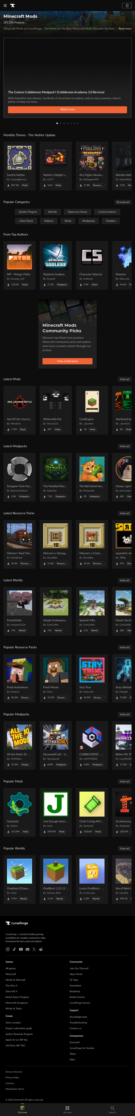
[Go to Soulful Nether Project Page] (19, 166)
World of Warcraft (15, 980)
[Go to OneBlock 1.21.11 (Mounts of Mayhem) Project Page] (56, 879)
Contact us (75, 1028)
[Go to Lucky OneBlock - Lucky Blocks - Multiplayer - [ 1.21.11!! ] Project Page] (92, 879)
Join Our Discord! (79, 968)
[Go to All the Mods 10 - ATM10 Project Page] (19, 745)
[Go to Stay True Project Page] (92, 678)
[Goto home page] (12, 5)
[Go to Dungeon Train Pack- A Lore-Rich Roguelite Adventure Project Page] (19, 477)
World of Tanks (14, 1008)
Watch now (67, 109)
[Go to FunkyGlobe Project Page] (19, 611)
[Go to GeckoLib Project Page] (19, 812)
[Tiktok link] (14, 949)
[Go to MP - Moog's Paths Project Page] (19, 265)
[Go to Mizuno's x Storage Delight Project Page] (56, 544)
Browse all (123, 202)
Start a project (13, 1023)
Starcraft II (11, 991)
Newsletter (75, 986)
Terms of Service (14, 1072)
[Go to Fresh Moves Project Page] (56, 678)
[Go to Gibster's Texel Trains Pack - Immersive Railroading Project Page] (19, 544)
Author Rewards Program (19, 1034)
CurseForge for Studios (82, 1048)
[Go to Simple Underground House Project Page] (56, 611)
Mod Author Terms (15, 1089)
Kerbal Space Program (17, 997)
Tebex (73, 1054)
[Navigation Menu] (5, 5)
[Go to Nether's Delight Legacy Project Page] (56, 166)
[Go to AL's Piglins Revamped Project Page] (92, 166)
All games (11, 968)
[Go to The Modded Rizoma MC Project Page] (56, 477)
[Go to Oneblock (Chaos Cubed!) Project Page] (19, 879)
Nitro (72, 1060)
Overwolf (75, 1042)
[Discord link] (27, 949)
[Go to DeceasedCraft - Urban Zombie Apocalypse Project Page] (56, 745)
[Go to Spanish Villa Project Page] (92, 611)
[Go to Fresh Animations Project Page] (19, 678)
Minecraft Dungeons (17, 1003)
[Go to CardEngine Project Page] (92, 410)
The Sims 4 (11, 986)
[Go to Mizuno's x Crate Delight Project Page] (92, 544)
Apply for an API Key (17, 1040)
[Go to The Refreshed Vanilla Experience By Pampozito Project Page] (92, 477)
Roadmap (75, 991)
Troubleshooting (78, 1023)
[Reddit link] (41, 949)
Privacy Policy (12, 1078)
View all (124, 379)
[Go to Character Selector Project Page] (92, 265)
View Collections (67, 361)
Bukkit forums (77, 997)
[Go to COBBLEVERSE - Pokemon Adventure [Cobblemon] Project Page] (92, 745)
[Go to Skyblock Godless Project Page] (56, 265)
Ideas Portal (76, 974)
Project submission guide (19, 1028)
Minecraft (11, 974)
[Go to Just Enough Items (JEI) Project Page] (56, 812)
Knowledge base (78, 1017)
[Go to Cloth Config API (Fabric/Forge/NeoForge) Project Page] (92, 812)
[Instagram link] (8, 949)
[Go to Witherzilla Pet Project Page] (56, 410)
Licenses (10, 1083)
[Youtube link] (21, 949)
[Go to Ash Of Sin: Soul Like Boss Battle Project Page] (19, 410)
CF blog (74, 980)
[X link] (34, 949)
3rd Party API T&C (15, 1045)
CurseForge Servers (80, 1003)
